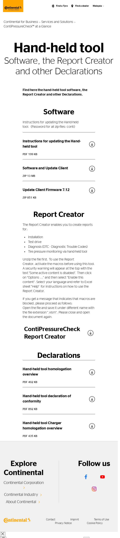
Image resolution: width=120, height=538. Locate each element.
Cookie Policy (95, 523)
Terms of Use (101, 519)
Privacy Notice (63, 523)
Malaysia (97, 6)
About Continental (21, 502)
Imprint (74, 519)
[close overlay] (2, 534)
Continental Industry (21, 495)
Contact (50, 519)
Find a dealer (82, 6)
